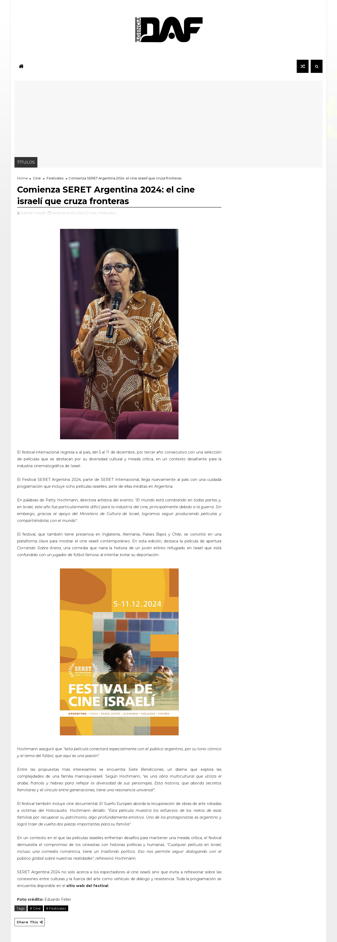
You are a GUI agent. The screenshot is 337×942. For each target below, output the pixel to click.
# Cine (35, 908)
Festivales (55, 178)
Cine (37, 178)
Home (22, 178)
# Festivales (56, 908)
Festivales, (107, 213)
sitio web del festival (87, 885)
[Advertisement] (168, 117)
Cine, (93, 213)
